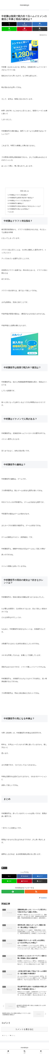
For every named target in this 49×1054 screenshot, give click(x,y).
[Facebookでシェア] (24, 24)
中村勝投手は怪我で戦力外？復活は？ (21, 198)
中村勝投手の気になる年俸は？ (19, 209)
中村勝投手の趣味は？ (16, 204)
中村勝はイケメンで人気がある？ (20, 201)
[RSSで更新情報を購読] (36, 892)
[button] (39, 29)
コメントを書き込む (24, 1030)
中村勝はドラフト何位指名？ (18, 195)
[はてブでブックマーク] (39, 24)
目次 (22, 191)
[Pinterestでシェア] (24, 29)
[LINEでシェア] (9, 29)
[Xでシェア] (9, 24)
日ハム (4, 868)
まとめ (11, 212)
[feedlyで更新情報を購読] (12, 892)
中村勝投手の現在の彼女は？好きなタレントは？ (25, 206)
